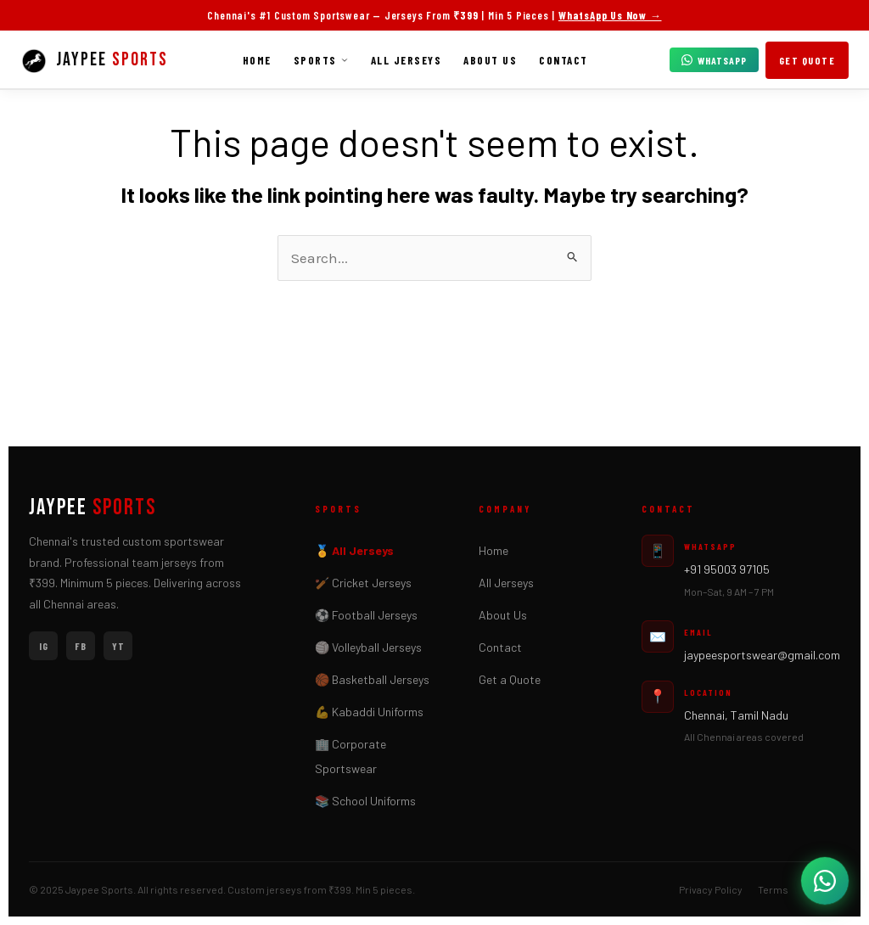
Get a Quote (510, 679)
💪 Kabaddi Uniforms (369, 711)
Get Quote (807, 60)
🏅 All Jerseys (354, 550)
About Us (490, 60)
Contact (563, 60)
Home (257, 60)
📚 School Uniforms (365, 800)
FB (81, 646)
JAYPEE (92, 508)
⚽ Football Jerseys (366, 615)
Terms (773, 889)
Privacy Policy (711, 889)
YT (118, 646)
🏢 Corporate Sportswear (350, 756)
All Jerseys (406, 60)
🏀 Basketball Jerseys (372, 679)
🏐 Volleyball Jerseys (368, 647)
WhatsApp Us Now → (610, 15)
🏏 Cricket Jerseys (363, 582)
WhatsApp (714, 60)
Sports (321, 60)
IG (43, 646)
